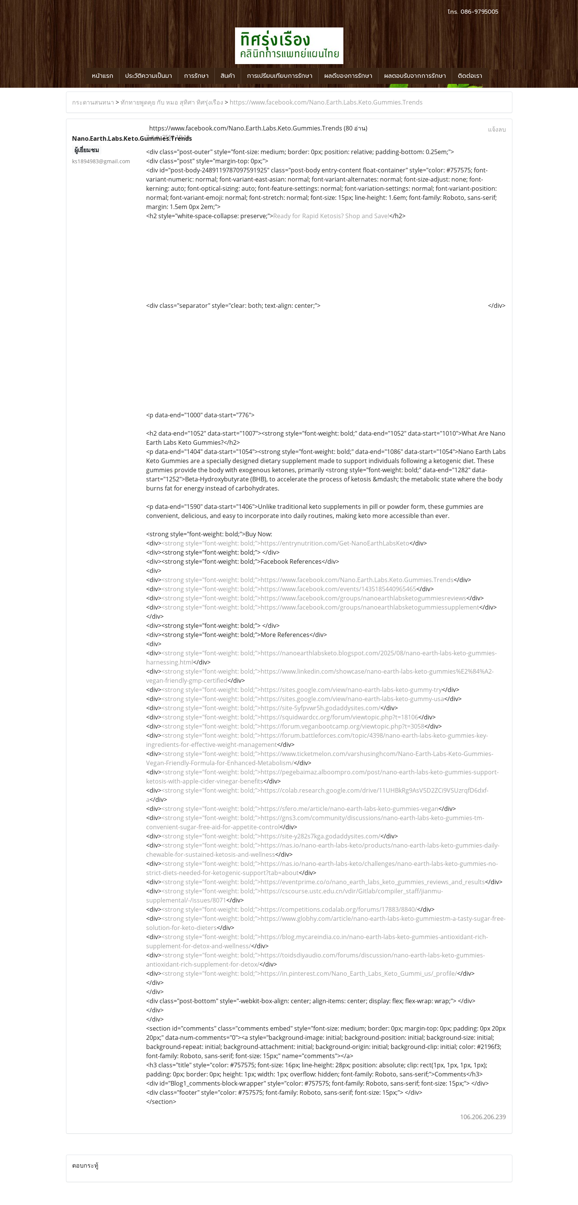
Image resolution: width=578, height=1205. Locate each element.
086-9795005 (479, 12)
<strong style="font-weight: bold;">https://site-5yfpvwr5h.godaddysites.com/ (270, 708)
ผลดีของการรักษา (348, 75)
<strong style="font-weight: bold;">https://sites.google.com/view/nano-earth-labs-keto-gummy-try (301, 689)
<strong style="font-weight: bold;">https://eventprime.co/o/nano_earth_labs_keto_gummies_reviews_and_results (323, 882)
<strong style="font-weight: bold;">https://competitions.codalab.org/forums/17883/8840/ (289, 909)
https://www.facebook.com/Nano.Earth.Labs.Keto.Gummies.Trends (326, 102)
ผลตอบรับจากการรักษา (415, 75)
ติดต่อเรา (470, 75)
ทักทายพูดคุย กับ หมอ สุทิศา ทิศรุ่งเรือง (172, 102)
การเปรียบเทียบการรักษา (279, 75)
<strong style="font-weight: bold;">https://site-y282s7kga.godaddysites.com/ (270, 836)
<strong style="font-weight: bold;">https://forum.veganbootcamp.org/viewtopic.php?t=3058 (292, 726)
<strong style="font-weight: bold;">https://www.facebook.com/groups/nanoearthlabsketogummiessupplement (320, 607)
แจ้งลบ (497, 129)
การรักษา (196, 75)
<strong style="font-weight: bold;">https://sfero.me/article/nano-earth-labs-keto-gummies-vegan (299, 808)
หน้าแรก (102, 75)
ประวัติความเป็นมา (148, 75)
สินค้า (228, 75)
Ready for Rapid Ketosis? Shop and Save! (331, 216)
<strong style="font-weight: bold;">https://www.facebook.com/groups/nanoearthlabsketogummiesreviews (313, 598)
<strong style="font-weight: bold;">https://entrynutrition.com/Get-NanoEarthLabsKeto (285, 543)
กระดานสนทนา (93, 102)
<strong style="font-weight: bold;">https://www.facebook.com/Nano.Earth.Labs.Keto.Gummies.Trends (307, 580)
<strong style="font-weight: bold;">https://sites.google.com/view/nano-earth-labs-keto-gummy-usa (302, 699)
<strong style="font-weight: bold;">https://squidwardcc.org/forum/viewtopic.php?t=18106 (289, 717)
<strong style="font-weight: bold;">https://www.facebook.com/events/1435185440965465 (288, 589)
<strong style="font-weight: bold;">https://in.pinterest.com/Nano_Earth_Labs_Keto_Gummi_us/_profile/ (309, 973)
